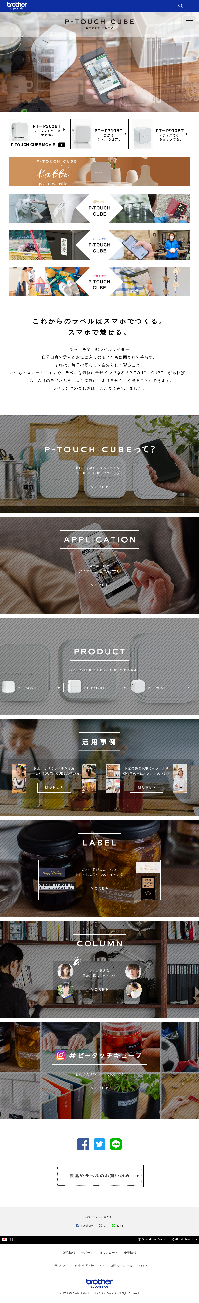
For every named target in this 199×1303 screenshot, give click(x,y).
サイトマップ (145, 1265)
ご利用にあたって (59, 1265)
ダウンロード (108, 1252)
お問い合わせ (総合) (121, 1265)
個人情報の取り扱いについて (90, 1265)
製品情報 (69, 1252)
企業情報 (130, 1252)
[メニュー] (189, 6)
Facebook (84, 1225)
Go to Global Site (152, 1239)
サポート (87, 1252)
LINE (117, 1225)
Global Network (184, 1239)
